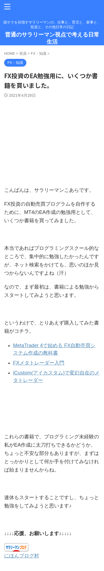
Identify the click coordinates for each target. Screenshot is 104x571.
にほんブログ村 (21, 556)
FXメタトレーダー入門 (38, 363)
